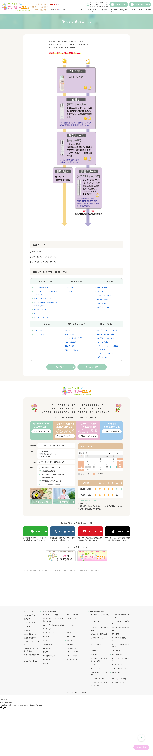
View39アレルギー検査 (105, 334)
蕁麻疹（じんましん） (43, 298)
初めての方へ (61, 367)
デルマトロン (95, 668)
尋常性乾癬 (69, 346)
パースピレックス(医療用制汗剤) (121, 629)
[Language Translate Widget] (57, 7)
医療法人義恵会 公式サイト (32, 656)
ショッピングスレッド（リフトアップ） (99, 684)
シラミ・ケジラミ (41, 317)
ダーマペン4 (116, 672)
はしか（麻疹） (102, 299)
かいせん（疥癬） (41, 309)
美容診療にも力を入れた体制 (51, 481)
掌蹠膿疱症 (69, 334)
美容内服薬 (115, 634)
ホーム (26, 570)
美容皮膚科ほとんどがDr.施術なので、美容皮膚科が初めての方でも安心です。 (53, 570)
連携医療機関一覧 (30, 634)
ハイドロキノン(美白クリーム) (121, 639)
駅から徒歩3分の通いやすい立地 (53, 474)
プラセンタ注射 (96, 644)
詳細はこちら (59, 462)
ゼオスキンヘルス (38, 251)
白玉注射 (94, 654)
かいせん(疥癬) (48, 644)
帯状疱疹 (68, 291)
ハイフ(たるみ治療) (97, 679)
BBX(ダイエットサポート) (120, 668)
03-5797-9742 (118, 4)
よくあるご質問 (29, 623)
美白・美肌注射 (117, 654)
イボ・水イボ (101, 303)
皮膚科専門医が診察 (48, 478)
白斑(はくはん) (71, 648)
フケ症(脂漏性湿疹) (49, 656)
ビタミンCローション (98, 638)
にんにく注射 (116, 651)
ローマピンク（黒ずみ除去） (100, 615)
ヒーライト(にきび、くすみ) (99, 673)
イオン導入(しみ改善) (119, 679)
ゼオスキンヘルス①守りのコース (44, 257)
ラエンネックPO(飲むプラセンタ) (120, 645)
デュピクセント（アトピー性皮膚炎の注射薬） (53, 620)
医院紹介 (27, 619)
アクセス (27, 626)
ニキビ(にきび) (71, 619)
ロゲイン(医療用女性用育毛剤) (121, 622)
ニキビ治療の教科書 (31, 661)
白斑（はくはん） (72, 350)
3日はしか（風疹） (104, 295)
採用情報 (27, 630)
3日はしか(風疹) (72, 656)
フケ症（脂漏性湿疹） (74, 338)
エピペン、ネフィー (104, 357)
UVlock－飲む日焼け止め (99, 634)
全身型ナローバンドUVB (106, 338)
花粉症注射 (94, 651)
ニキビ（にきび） (41, 330)
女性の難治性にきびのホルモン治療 (120, 616)
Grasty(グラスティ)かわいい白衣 (31, 649)
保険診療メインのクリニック (51, 468)
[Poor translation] (4, 707)
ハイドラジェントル (104, 353)
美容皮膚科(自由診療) (97, 611)
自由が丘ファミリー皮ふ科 (31, 643)
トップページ (28, 611)
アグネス (94, 665)
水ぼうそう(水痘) (72, 660)
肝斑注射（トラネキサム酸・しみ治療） (99, 659)
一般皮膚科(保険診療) (49, 611)
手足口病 (100, 291)
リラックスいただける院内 (51, 484)
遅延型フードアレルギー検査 (108, 330)
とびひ (36, 313)
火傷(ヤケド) (47, 637)
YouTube (90, 531)
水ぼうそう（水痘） (104, 307)
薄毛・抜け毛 (70, 342)
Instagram (62, 531)
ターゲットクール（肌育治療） (120, 659)
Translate (60, 9)
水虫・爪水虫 (101, 287)
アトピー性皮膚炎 (41, 287)
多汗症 (68, 330)
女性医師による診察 (48, 471)
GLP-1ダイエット (96, 621)
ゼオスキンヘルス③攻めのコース (44, 262)
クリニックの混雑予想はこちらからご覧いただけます (76, 417)
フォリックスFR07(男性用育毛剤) (100, 629)
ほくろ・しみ (39, 334)
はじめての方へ (29, 615)
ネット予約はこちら (140, 4)
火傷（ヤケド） (71, 287)
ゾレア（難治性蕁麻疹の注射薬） (54, 625)
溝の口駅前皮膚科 (30, 638)
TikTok (117, 531)
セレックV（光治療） (118, 683)
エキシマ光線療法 (103, 342)
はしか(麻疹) (47, 660)
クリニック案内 (92, 367)
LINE (35, 531)
